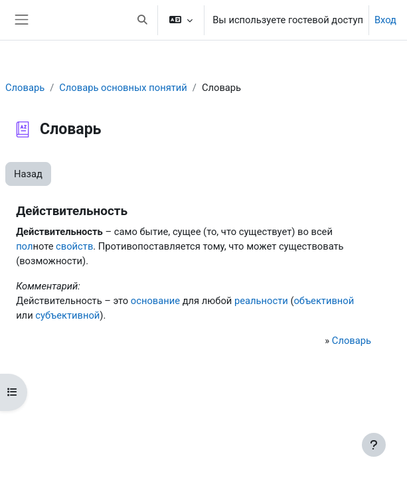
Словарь (24, 88)
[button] (142, 20)
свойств (74, 246)
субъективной (67, 315)
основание (155, 301)
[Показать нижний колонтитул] (374, 445)
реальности (261, 301)
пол (24, 246)
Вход (385, 20)
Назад (28, 174)
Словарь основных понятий (123, 88)
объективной (323, 301)
